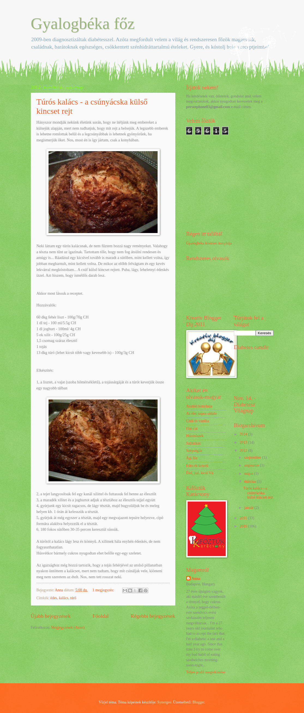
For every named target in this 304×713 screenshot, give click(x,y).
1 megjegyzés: (103, 590)
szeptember (253, 457)
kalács (63, 598)
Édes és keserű (197, 466)
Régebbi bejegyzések (153, 616)
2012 (244, 451)
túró (73, 598)
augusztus (252, 465)
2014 (244, 434)
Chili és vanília (197, 421)
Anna (196, 579)
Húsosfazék (195, 436)
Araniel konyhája (199, 406)
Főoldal (100, 616)
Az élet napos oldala (201, 413)
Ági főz (192, 458)
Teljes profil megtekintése (205, 672)
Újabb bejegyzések (51, 616)
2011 (244, 518)
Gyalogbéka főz (83, 23)
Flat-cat (192, 428)
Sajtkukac (193, 443)
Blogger (198, 702)
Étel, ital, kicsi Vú (199, 473)
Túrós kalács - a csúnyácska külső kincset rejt (258, 492)
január (249, 508)
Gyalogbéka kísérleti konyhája (209, 243)
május (249, 474)
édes (53, 598)
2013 (244, 442)
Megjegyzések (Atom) (68, 627)
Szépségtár (194, 451)
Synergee (164, 702)
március (250, 481)
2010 (244, 526)
